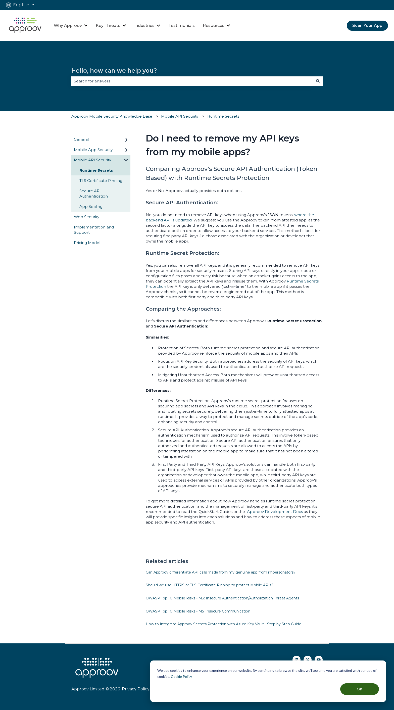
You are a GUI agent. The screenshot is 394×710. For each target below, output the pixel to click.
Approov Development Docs (275, 511)
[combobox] (192, 81)
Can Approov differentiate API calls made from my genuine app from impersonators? (221, 572)
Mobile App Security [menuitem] (93, 149)
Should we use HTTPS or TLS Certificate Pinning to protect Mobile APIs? (209, 585)
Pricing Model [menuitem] (87, 242)
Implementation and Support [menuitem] (94, 230)
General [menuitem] (81, 139)
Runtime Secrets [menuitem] (96, 170)
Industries (144, 25)
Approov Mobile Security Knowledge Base (111, 116)
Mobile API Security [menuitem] (92, 160)
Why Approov (68, 25)
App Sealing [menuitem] (91, 206)
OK (359, 689)
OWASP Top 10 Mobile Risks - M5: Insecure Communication (198, 611)
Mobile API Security (179, 116)
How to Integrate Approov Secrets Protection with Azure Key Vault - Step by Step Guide (223, 624)
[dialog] (268, 681)
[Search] (318, 81)
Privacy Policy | (136, 689)
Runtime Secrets (223, 116)
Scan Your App (367, 25)
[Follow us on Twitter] (308, 660)
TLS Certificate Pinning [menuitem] (100, 180)
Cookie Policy (181, 676)
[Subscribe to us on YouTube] (319, 660)
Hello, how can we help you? (114, 70)
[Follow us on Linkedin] (296, 660)
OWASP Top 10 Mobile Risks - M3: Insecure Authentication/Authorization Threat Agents (222, 598)
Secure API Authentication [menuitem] (93, 193)
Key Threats (108, 25)
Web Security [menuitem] (86, 216)
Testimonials (181, 25)
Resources (213, 25)
